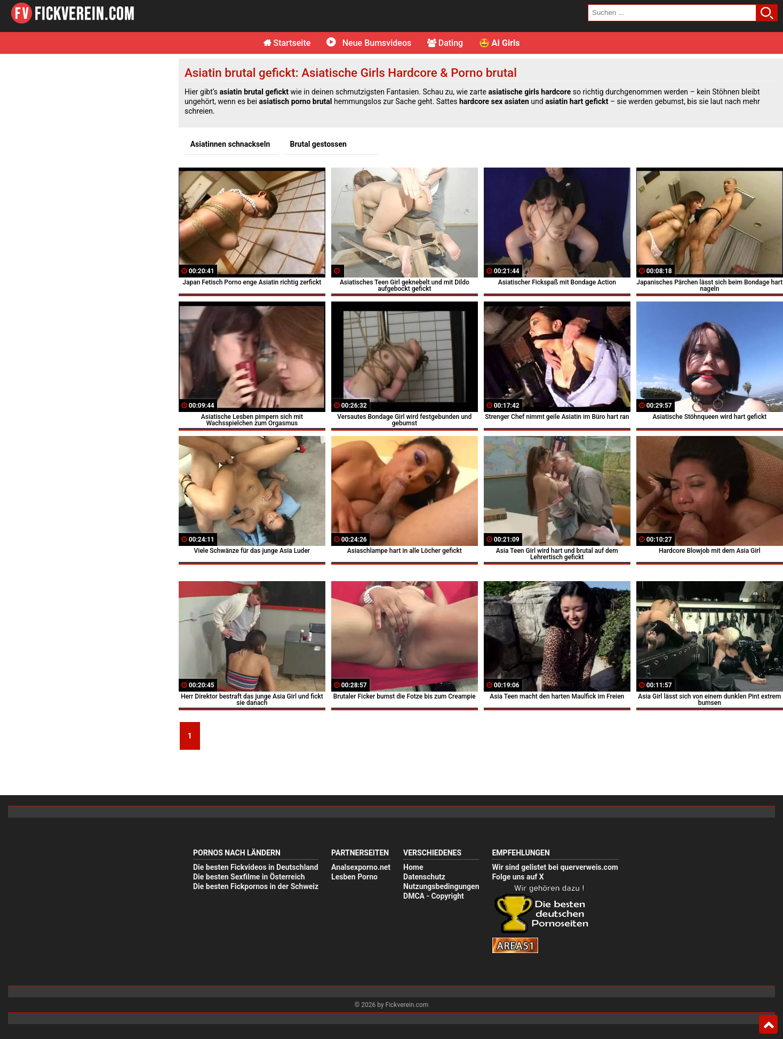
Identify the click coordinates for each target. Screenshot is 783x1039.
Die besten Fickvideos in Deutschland (255, 867)
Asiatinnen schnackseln (230, 144)
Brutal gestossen (318, 144)
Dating (445, 43)
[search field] (672, 12)
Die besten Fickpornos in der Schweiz (255, 886)
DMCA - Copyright (433, 896)
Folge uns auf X (518, 877)
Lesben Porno (354, 877)
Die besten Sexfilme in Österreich (249, 877)
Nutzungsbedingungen (441, 886)
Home (413, 867)
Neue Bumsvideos (368, 43)
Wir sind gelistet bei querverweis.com (555, 867)
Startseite (287, 43)
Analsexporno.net (360, 867)
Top (768, 1024)
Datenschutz (424, 877)
